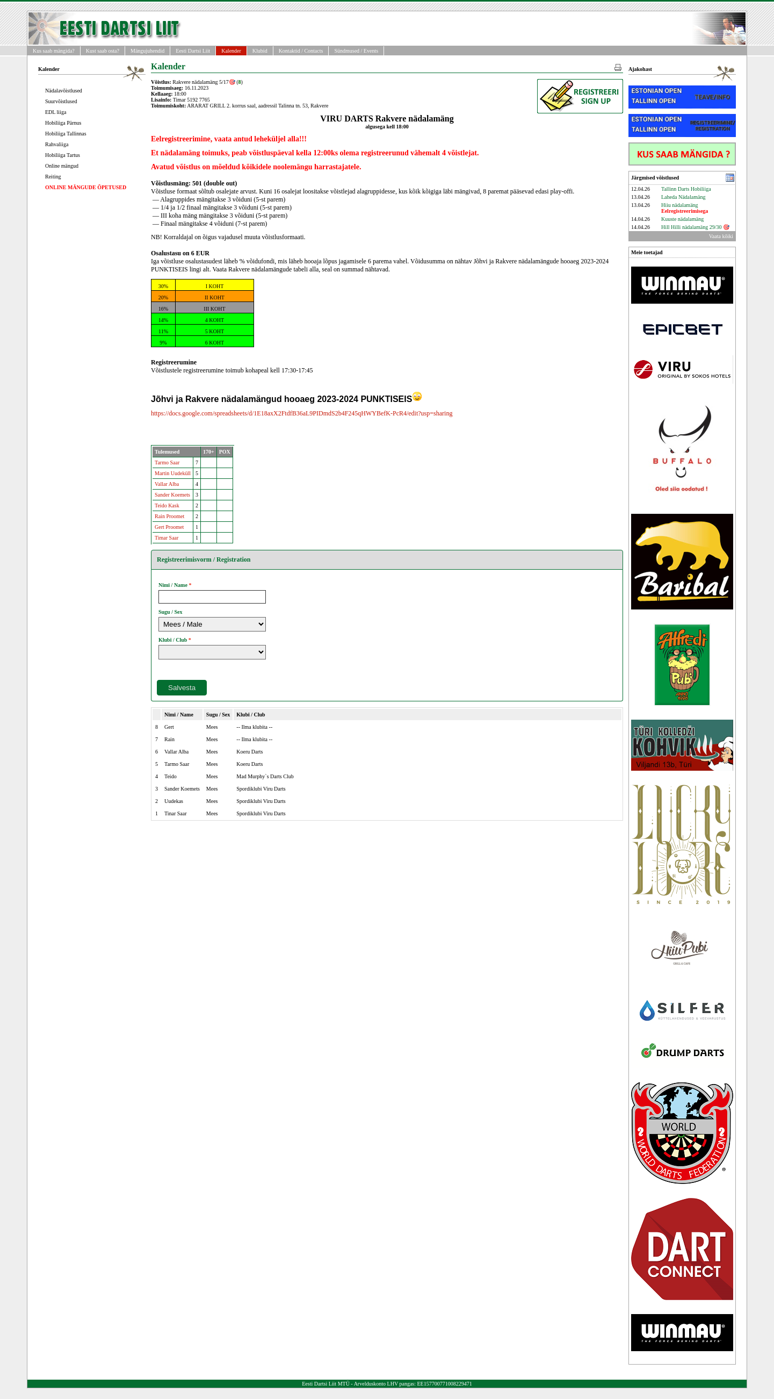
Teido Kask (167, 505)
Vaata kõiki (721, 236)
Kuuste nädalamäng (682, 219)
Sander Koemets (172, 495)
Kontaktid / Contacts (301, 51)
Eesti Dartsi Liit (193, 51)
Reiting (53, 177)
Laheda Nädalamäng (683, 197)
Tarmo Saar (167, 462)
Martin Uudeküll (173, 473)
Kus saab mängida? (54, 51)
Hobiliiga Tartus (62, 155)
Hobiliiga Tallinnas (65, 134)
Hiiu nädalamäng (684, 208)
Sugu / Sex (170, 612)
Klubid (259, 51)
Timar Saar (166, 538)
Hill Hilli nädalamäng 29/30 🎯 (695, 227)
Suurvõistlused (61, 101)
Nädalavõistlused (63, 91)
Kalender (231, 51)
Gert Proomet (169, 527)
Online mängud (61, 166)
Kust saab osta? (102, 51)
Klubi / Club (172, 640)
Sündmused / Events (356, 51)
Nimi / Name (172, 585)
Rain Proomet (169, 516)
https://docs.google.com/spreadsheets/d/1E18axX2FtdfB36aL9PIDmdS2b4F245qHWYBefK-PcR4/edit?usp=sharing (301, 413)
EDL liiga (55, 112)
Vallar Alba (167, 484)
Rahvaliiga (56, 144)
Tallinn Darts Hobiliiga (686, 189)
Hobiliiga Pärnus (63, 123)
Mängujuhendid (147, 51)
